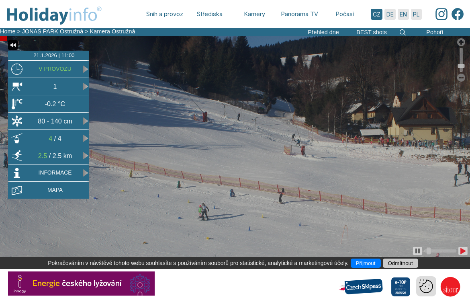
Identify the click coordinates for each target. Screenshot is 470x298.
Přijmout (366, 263)
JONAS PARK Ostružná (52, 31)
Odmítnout (400, 263)
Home (7, 31)
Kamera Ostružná (112, 31)
